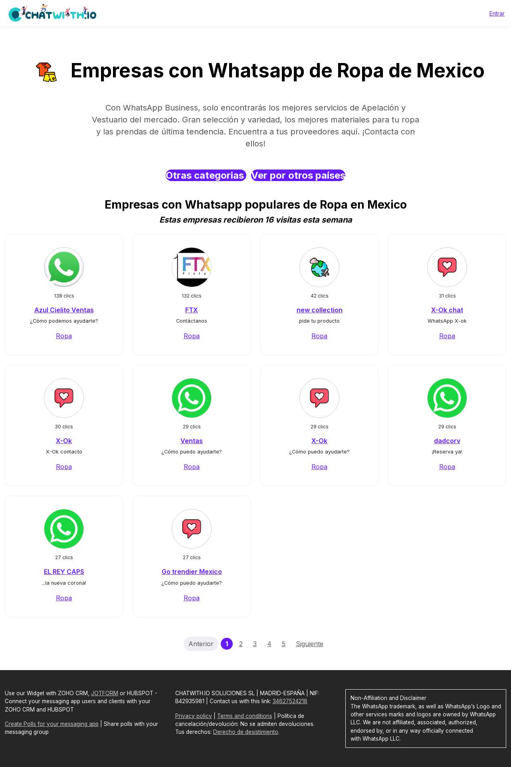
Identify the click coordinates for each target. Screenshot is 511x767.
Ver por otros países (298, 175)
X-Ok (64, 441)
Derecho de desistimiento (245, 732)
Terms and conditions (244, 716)
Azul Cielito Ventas (64, 310)
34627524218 (290, 701)
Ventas (191, 441)
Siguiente (309, 644)
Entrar (497, 13)
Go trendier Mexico (192, 572)
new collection (320, 310)
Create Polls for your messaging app (52, 724)
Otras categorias (206, 175)
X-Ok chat (447, 310)
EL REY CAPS (64, 572)
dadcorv (447, 441)
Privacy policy (193, 716)
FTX (191, 310)
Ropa (64, 336)
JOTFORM (104, 693)
